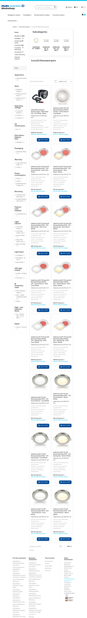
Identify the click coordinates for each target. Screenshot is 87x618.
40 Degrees (20, 255)
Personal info (49, 561)
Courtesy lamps (19, 45)
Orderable (20, 142)
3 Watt (19, 178)
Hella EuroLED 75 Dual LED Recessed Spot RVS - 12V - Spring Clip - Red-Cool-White (40, 226)
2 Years (19, 167)
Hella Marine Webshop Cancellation (16, 596)
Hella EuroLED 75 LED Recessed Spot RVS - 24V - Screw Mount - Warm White (62, 511)
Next (69, 546)
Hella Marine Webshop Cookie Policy (18, 585)
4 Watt (19, 181)
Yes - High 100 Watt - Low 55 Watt (20, 316)
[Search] (46, 7)
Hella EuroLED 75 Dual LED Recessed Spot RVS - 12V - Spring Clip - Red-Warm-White (62, 226)
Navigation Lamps (19, 36)
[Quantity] (33, 140)
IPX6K (18, 301)
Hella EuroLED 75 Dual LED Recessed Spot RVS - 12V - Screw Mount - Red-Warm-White (62, 169)
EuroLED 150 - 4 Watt (66, 48)
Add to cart (43, 140)
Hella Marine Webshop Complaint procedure (19, 610)
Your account (49, 558)
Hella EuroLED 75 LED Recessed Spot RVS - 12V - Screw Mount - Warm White (62, 396)
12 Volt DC (20, 115)
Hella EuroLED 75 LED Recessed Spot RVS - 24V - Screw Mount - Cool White (40, 511)
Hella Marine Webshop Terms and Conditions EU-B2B (35, 610)
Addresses (48, 568)
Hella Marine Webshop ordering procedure (18, 563)
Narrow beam (20, 262)
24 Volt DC (20, 118)
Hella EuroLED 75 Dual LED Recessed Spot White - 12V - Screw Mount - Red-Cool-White (40, 282)
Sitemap (31, 617)
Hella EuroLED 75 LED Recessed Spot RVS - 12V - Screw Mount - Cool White (40, 399)
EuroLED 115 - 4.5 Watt (56, 48)
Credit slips (48, 566)
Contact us (32, 614)
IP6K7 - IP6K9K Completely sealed (21, 296)
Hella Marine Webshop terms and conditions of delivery (19, 575)
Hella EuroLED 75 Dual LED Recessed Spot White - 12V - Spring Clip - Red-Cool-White (40, 339)
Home (16, 32)
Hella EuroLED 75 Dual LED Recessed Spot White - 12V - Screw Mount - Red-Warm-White (62, 282)
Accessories (18, 52)
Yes (18, 129)
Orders (47, 563)
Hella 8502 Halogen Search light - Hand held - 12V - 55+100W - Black (40, 111)
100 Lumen (20, 278)
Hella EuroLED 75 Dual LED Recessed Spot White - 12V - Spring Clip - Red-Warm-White (62, 339)
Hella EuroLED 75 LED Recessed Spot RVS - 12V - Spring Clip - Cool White (40, 456)
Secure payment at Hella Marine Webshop (18, 569)
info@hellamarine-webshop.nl (69, 580)
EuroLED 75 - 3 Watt (36, 48)
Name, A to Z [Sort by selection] (65, 81)
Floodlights (17, 38)
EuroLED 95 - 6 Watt (46, 48)
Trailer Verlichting (19, 54)
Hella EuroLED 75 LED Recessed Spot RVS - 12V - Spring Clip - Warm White (62, 454)
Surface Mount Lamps (18, 42)
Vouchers (48, 570)
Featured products (17, 58)
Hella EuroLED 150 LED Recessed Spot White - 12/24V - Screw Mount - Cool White (61, 110)
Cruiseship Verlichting (17, 48)
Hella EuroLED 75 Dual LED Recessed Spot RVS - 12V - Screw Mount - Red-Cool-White (40, 169)
